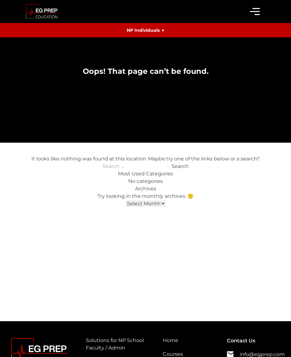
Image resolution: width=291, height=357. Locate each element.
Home (170, 340)
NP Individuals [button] (143, 30)
